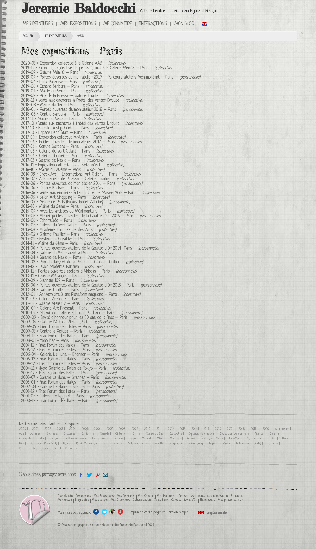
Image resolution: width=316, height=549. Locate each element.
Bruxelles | (71, 434)
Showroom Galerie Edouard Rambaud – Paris (77, 313)
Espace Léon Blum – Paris (60, 133)
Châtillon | (122, 434)
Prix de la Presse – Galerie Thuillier (70, 96)
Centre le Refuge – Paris (61, 331)
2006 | (98, 429)
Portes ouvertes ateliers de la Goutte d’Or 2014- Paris (86, 248)
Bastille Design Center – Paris (63, 128)
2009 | (136, 429)
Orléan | (273, 438)
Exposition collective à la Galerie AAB (71, 63)
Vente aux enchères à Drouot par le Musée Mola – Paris (88, 193)
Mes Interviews (120, 500)
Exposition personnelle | (235, 434)
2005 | (86, 429)
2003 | (61, 429)
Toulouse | (274, 443)
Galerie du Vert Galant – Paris (64, 151)
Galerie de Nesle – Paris (59, 160)
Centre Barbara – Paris (60, 86)
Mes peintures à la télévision (209, 496)
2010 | (148, 429)
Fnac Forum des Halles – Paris (65, 327)
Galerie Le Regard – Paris (62, 396)
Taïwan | (227, 443)
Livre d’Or (190, 500)
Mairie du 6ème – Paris (58, 243)
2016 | (219, 429)
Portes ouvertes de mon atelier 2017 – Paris (77, 142)
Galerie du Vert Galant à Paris (65, 253)
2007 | (111, 429)
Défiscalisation (142, 500)
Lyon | (133, 438)
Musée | (192, 438)
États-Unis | (177, 434)
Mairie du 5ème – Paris (60, 91)
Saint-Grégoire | (114, 443)
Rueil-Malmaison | (87, 443)
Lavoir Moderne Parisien (59, 267)
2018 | (243, 429)
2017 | (231, 429)
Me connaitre (117, 24)
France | (260, 434)
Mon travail (65, 500)
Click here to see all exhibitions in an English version (205, 23)
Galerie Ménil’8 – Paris (59, 72)
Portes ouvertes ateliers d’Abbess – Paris (74, 271)
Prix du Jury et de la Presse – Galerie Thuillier (80, 262)
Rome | (68, 443)
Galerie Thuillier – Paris (59, 156)
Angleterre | (283, 429)
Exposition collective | (202, 434)
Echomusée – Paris (56, 220)
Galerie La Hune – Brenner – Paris (70, 354)
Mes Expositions (78, 24)
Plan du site (65, 496)
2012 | (172, 429)
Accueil (28, 36)
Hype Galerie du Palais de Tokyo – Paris (73, 368)
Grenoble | (26, 438)
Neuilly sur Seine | (213, 438)
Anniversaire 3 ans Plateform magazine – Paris (78, 294)
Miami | (162, 438)
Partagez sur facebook (81, 475)
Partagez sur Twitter (89, 475)
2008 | (123, 429)
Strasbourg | (197, 443)
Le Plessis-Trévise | (76, 438)
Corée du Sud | (156, 434)
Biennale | (53, 434)
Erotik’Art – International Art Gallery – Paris (78, 174)
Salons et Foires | (139, 443)
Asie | (23, 434)
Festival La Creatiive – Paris (63, 239)
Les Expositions (54, 36)
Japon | (55, 438)
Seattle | (160, 443)
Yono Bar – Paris (54, 341)
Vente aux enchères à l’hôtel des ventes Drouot (79, 100)
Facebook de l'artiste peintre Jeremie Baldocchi (96, 512)
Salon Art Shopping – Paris (63, 197)
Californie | (88, 434)
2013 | (184, 429)
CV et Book (161, 500)
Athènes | (36, 434)
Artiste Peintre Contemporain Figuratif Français (179, 11)
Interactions (153, 24)
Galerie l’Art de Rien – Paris (64, 322)
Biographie (82, 500)
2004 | (73, 429)
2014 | (196, 429)
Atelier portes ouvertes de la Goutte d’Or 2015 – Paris (87, 216)
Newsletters (207, 500)
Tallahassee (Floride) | (250, 443)
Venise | (24, 448)
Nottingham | (255, 438)
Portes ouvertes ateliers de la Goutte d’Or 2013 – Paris (87, 285)
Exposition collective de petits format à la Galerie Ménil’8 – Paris (94, 68)
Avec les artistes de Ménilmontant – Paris (75, 211)
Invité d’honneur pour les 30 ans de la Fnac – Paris (84, 317)
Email (105, 475)
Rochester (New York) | (45, 443)
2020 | (267, 429)
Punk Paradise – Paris (58, 82)
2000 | (24, 429)
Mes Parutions (166, 496)
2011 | (160, 429)
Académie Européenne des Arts (66, 230)
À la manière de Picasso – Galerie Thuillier (75, 179)
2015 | (207, 429)
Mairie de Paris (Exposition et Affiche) (71, 202)
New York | (236, 438)
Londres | (119, 438)
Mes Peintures (38, 24)
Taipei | (214, 443)
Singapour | (177, 443)
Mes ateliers (100, 500)
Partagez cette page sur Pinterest (97, 475)
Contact (176, 500)
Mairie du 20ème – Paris (60, 170)
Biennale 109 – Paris (57, 280)
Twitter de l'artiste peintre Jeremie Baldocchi (104, 512)
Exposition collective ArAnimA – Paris (70, 137)
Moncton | (177, 438)
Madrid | (147, 438)
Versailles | (72, 448)
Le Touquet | (100, 438)
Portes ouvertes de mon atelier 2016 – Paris (77, 183)
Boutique (237, 496)
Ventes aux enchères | (47, 448)
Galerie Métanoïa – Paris (59, 276)
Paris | (286, 438)
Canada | (106, 434)
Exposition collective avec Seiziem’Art (69, 165)
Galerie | (276, 434)
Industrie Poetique (132, 525)
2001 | (36, 429)
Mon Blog (184, 24)
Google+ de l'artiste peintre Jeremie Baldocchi (120, 512)
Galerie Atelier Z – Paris (59, 299)
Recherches (83, 496)
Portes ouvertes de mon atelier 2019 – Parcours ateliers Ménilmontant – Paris (106, 77)
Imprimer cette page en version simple (159, 512)
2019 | (255, 429)
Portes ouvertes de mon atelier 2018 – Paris (78, 109)
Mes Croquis (146, 496)
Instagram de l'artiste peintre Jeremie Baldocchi (112, 512)
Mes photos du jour (230, 500)
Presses (183, 496)
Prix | (23, 443)
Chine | (138, 434)
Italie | (42, 438)
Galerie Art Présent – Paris (63, 308)
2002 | (48, 429)
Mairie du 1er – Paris (58, 105)
